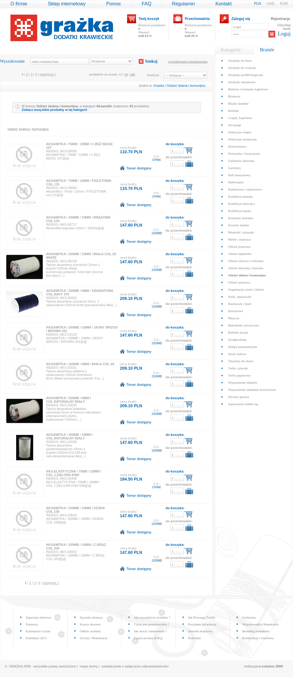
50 (126, 74)
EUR (284, 3)
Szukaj (151, 61)
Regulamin (183, 3)
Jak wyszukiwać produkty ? (152, 617)
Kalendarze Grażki (38, 631)
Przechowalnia (197, 19)
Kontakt (224, 3)
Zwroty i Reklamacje (94, 638)
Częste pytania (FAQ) (148, 638)
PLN (258, 3)
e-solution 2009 (271, 666)
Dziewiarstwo (237, 146)
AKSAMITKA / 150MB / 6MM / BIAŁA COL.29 (80, 364)
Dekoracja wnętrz (239, 132)
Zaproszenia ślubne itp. (243, 404)
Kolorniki (194, 638)
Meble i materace (239, 239)
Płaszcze (233, 318)
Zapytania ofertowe (38, 617)
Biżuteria (234, 96)
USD (271, 3)
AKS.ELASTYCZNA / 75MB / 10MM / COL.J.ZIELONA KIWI (73, 473)
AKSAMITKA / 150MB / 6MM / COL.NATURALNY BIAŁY (68, 399)
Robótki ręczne (238, 332)
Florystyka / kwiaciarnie (244, 153)
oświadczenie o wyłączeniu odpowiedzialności (134, 666)
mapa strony (89, 666)
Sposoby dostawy (91, 617)
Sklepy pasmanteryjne (242, 346)
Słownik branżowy (200, 631)
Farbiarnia (249, 617)
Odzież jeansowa (239, 246)
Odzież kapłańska (239, 253)
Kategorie (231, 49)
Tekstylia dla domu (240, 361)
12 (120, 74)
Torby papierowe (239, 375)
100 (132, 74)
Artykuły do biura (240, 60)
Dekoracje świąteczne (242, 139)
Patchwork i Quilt (239, 304)
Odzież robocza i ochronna (245, 261)
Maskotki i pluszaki (241, 232)
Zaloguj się (240, 19)
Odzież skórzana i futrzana (245, 268)
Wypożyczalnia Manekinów (260, 624)
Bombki (233, 110)
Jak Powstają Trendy (201, 617)
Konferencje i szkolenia (257, 638)
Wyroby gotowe (238, 397)
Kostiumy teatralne (240, 218)
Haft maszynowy (239, 175)
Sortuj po (153, 75)
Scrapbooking (237, 339)
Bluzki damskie (238, 103)
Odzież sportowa (239, 282)
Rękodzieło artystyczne (243, 325)
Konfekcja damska (240, 196)
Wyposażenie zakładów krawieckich (252, 389)
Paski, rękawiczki (239, 296)
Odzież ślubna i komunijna (186, 85)
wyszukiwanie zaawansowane (188, 61)
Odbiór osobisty (90, 631)
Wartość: (145, 34)
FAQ (146, 3)
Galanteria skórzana (241, 160)
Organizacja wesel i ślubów (246, 289)
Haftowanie (235, 182)
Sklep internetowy (67, 3)
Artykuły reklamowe (241, 82)
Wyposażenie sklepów (242, 382)
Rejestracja (280, 19)
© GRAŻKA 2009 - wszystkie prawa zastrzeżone (40, 666)
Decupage (234, 125)
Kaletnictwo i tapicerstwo (245, 189)
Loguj (284, 34)
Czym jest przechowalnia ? (152, 624)
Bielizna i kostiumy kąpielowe (248, 89)
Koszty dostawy (90, 624)
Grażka (158, 85)
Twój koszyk (148, 19)
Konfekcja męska (239, 211)
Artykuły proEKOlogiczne (245, 75)
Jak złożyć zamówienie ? (150, 631)
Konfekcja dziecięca (241, 203)
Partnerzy (32, 624)
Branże (267, 49)
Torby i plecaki (238, 368)
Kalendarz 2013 (36, 638)
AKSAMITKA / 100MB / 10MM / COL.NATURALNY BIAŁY (69, 436)
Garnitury (234, 168)
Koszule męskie (238, 225)
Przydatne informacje (202, 624)
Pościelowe (235, 311)
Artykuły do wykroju (242, 67)
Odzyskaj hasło (284, 26)
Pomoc (113, 3)
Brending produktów (255, 631)
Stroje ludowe (237, 354)
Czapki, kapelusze (240, 118)
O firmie (18, 3)
